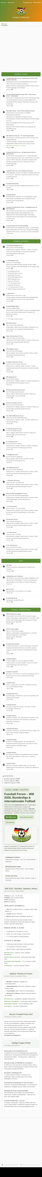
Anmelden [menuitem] (38, 2)
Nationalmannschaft (26, 817)
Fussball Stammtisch (12, 183)
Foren (5, 24)
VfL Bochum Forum (12, 519)
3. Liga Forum (10, 293)
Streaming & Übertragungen (12, 961)
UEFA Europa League (12, 629)
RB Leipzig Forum (11, 377)
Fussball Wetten (11, 195)
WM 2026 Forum (11, 817)
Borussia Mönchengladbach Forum (16, 493)
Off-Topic (9, 565)
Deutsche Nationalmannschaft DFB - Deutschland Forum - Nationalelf (21, 95)
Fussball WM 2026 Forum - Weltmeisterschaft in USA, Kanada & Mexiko (22, 79)
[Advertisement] (21, 48)
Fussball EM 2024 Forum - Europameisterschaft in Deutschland (21, 153)
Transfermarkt (8, 965)
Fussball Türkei (10, 763)
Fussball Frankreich (12, 672)
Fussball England (11, 659)
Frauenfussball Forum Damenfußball (17, 226)
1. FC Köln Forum (11, 532)
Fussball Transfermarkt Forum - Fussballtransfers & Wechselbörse (21, 208)
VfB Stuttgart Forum (12, 349)
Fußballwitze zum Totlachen (14, 576)
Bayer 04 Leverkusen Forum (14, 336)
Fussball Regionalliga (12, 306)
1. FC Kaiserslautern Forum (15, 287)
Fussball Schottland (12, 728)
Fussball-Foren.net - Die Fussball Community (19, 171)
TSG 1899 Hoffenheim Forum (14, 416)
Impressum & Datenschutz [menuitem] (29, 1165)
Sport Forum (10, 589)
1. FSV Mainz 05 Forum (13, 480)
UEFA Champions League (13, 614)
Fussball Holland (11, 716)
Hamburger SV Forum (14, 275)
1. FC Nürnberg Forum (14, 283)
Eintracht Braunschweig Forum (16, 289)
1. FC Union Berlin (11, 506)
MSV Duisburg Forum (14, 279)
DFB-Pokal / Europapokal (11, 1001)
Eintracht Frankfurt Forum (14, 403)
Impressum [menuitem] (10, 2)
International (10, 822)
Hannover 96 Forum (13, 281)
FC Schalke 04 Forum (14, 271)
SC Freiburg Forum (11, 441)
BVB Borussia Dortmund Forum (15, 390)
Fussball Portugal (11, 739)
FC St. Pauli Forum (11, 545)
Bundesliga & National (11, 1003)
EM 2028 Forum (9, 999)
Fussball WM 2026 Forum (10, 1165)
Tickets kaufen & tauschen (12, 957)
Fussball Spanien (11, 752)
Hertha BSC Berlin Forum (15, 273)
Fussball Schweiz (11, 705)
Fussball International (12, 644)
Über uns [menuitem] (3, 2)
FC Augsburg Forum (12, 454)
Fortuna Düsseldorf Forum (15, 277)
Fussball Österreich (12, 693)
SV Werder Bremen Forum (14, 429)
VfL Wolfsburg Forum (12, 467)
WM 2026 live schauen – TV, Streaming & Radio (20, 136)
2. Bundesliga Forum (12, 260)
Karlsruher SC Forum (14, 285)
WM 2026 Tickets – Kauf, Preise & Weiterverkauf (20, 111)
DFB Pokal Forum (11, 323)
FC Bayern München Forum (14, 362)
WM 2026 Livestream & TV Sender (16, 145)
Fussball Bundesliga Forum (14, 245)
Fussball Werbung (11, 598)
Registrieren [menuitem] (28, 2)
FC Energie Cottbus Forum (15, 319)
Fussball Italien (10, 683)
